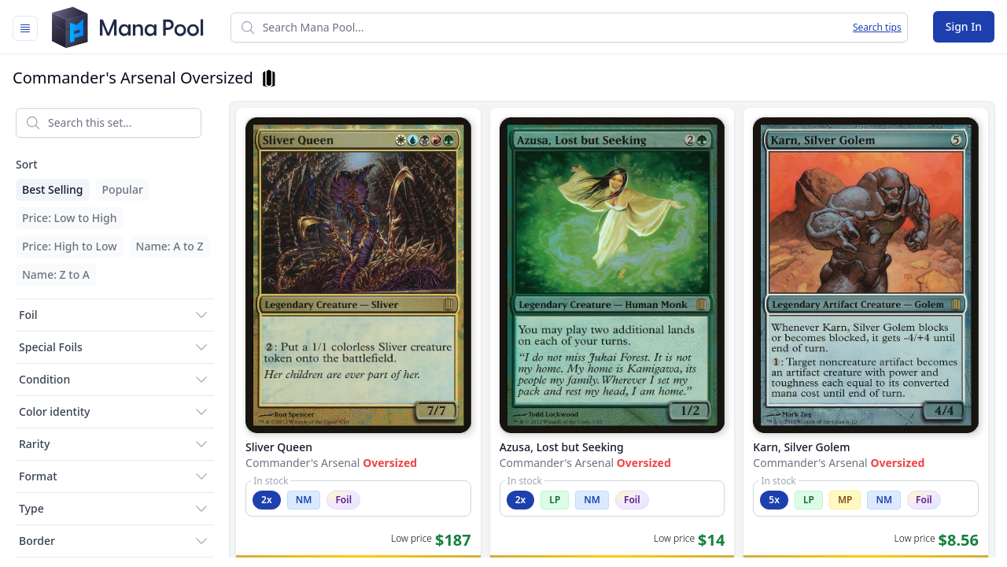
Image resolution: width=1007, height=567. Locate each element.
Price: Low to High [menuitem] (69, 217)
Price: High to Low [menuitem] (69, 246)
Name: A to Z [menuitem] (170, 246)
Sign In (964, 26)
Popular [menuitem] (122, 189)
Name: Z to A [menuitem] (56, 274)
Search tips (877, 27)
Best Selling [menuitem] (52, 189)
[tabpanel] (503, 326)
